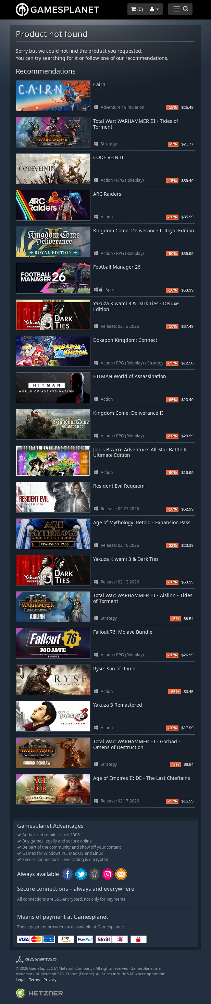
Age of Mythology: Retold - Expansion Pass (141, 522)
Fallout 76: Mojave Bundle (122, 632)
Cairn (99, 84)
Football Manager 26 (116, 266)
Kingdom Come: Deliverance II (128, 413)
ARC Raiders (107, 194)
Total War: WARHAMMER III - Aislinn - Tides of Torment (143, 598)
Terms (34, 979)
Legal (20, 979)
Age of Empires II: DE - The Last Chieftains (141, 778)
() (137, 9)
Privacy (50, 979)
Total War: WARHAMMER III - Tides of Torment (135, 124)
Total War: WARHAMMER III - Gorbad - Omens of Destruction (136, 744)
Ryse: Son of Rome (114, 668)
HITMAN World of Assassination (129, 376)
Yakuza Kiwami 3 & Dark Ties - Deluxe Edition (136, 306)
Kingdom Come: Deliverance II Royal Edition (143, 230)
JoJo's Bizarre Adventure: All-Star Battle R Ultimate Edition (140, 452)
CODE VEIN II (108, 157)
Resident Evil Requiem (119, 485)
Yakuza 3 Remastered (117, 704)
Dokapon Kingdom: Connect (125, 340)
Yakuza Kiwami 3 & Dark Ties (126, 559)
